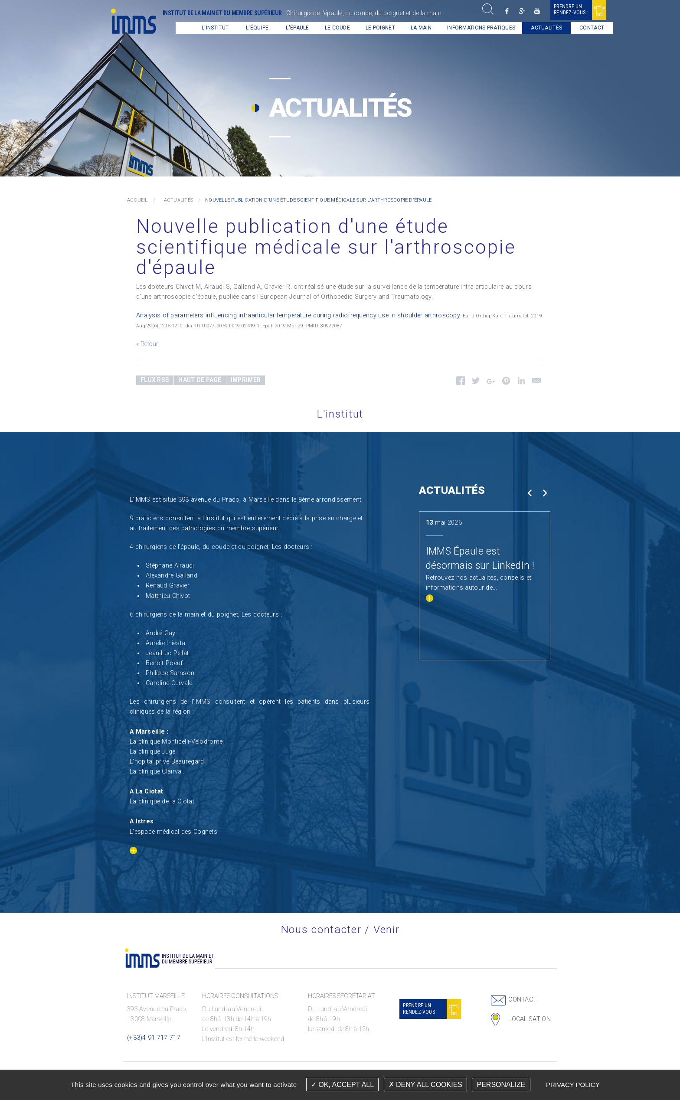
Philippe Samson (170, 673)
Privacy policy (573, 1084)
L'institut (209, 28)
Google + (516, 11)
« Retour (147, 344)
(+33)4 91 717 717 (153, 1037)
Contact (585, 28)
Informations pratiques (475, 28)
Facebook (500, 11)
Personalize (501, 1084)
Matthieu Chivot (168, 596)
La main (415, 28)
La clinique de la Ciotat (162, 801)
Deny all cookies (425, 1084)
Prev (529, 493)
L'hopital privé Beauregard (167, 761)
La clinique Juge (153, 751)
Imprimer (246, 379)
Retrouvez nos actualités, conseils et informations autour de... (479, 587)
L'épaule (291, 28)
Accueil (178, 28)
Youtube (531, 11)
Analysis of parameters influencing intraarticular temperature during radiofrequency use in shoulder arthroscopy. (298, 315)
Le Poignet (374, 28)
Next (544, 493)
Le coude (331, 28)
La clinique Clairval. (157, 771)
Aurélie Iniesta (165, 643)
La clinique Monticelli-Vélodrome (176, 741)
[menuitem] (178, 28)
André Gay (161, 633)
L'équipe (251, 28)
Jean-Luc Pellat (167, 653)
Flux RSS (155, 379)
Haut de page (199, 379)
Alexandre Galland (171, 575)
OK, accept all (342, 1084)
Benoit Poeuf (164, 663)
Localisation (529, 1019)
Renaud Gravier (168, 585)
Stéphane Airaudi (170, 565)
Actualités (540, 28)
